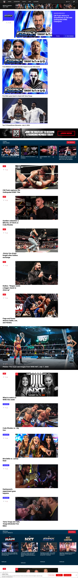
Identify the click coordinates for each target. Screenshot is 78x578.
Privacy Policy (21, 566)
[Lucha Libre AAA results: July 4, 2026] (10, 75)
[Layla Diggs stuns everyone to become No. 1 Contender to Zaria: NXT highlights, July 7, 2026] (48, 6)
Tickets (24, 1)
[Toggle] (10, 22)
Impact (3, 570)
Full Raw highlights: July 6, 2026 (45, 81)
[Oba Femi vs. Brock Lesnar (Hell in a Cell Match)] (29, 75)
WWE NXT (5, 479)
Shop (29, 1)
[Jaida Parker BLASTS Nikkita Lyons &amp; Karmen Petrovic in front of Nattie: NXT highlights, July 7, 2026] (29, 6)
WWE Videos (13, 568)
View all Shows (72, 295)
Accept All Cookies (67, 575)
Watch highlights (70, 30)
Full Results (4, 325)
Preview (58, 30)
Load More (30, 555)
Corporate (4, 566)
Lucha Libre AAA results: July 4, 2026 (9, 80)
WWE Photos (13, 570)
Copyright (21, 568)
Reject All (59, 575)
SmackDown (6, 231)
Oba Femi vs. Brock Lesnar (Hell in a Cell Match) (28, 81)
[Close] (76, 575)
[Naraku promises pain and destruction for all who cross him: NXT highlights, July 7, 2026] (58, 6)
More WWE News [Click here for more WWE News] (71, 66)
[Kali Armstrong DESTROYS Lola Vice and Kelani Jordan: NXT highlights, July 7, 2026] (39, 6)
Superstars (17, 1)
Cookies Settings (51, 575)
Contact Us (34, 566)
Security (33, 568)
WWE (4, 215)
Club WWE (36, 1)
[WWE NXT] (5, 201)
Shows (9, 1)
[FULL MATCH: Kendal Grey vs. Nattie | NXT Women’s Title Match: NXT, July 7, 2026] (19, 6)
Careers (4, 568)
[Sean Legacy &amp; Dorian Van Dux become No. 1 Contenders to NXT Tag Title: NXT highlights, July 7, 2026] (67, 6)
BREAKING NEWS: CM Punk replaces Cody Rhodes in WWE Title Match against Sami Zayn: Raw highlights (66, 82)
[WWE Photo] (39, 190)
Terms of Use (21, 570)
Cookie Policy (34, 570)
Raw (4, 90)
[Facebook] (7, 22)
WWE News (13, 566)
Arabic (40, 566)
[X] (8, 22)
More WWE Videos (71, 528)
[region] (39, 575)
